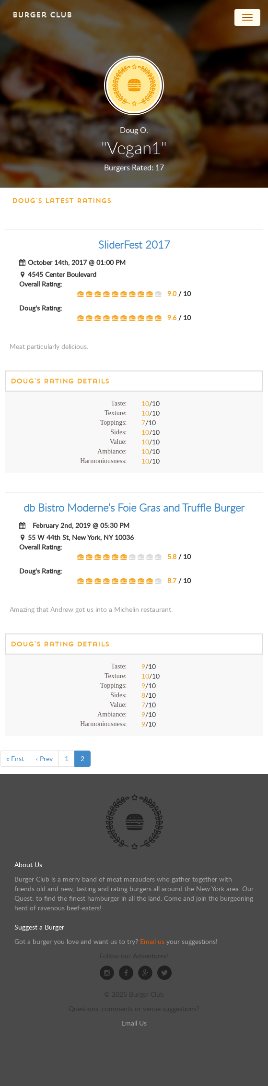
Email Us (134, 1022)
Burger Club (42, 14)
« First (15, 758)
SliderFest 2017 (134, 244)
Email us (152, 941)
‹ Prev (44, 758)
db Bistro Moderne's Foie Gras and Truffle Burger (134, 507)
